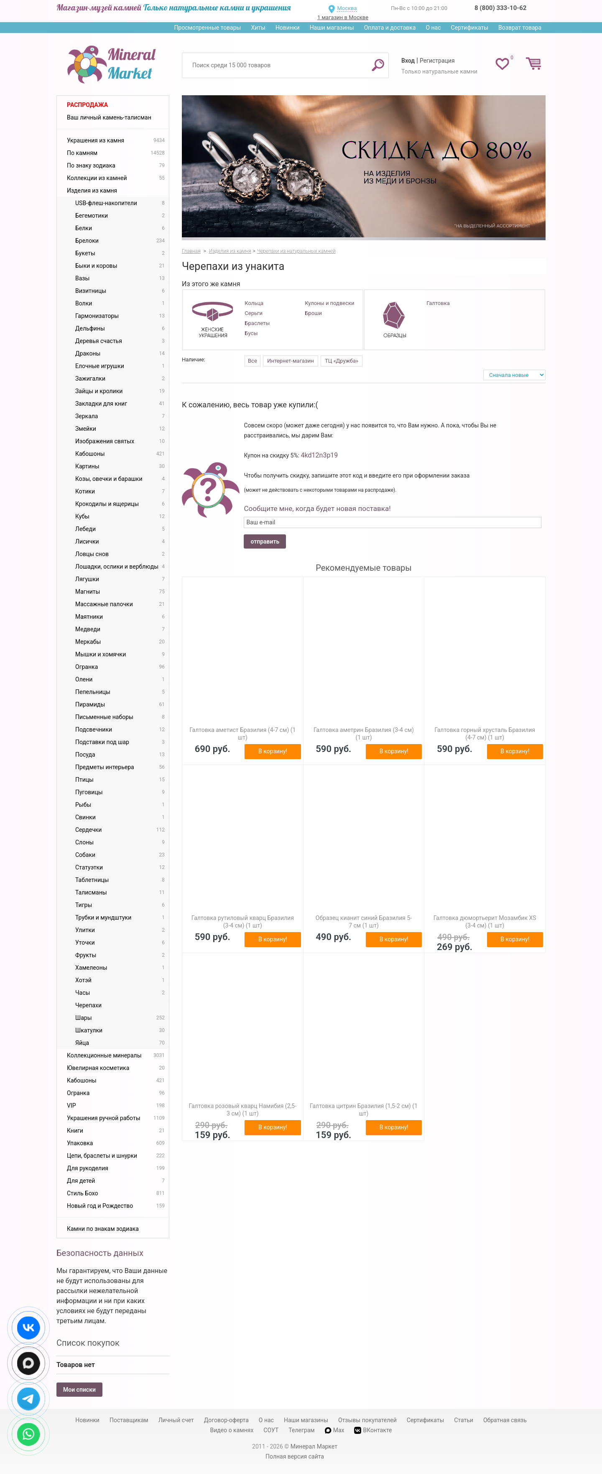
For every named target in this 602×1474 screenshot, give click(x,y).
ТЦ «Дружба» (341, 361)
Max (334, 1430)
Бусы (251, 333)
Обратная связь (505, 1420)
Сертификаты (470, 27)
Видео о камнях (232, 1430)
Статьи (463, 1420)
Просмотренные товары (207, 27)
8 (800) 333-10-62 (500, 8)
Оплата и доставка (390, 27)
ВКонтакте (373, 1430)
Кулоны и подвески (329, 303)
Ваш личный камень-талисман (109, 117)
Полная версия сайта (294, 1456)
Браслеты (257, 323)
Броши (313, 313)
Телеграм (301, 1430)
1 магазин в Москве (342, 17)
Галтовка (437, 303)
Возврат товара (519, 27)
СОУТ (270, 1430)
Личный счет (176, 1420)
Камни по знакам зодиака (103, 1228)
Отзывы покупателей (367, 1420)
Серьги (254, 313)
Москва (347, 8)
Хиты (258, 27)
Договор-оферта (226, 1420)
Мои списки (79, 1389)
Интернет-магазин (290, 361)
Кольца (254, 303)
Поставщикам (129, 1420)
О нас (433, 27)
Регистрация (437, 60)
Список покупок (88, 1343)
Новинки (287, 27)
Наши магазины (332, 27)
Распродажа (87, 105)
